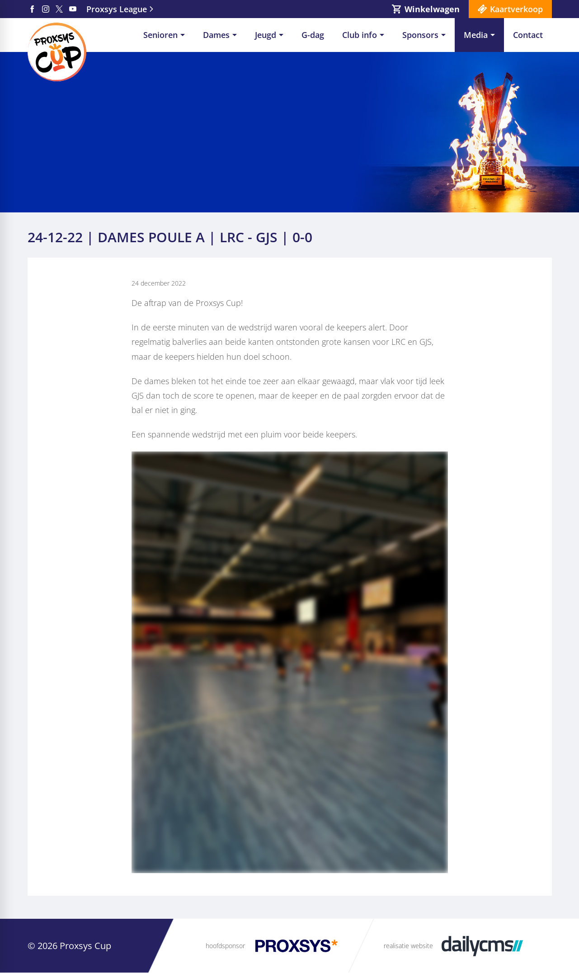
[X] (59, 9)
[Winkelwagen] (425, 9)
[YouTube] (72, 9)
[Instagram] (45, 9)
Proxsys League (116, 9)
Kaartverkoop (516, 9)
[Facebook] (32, 9)
